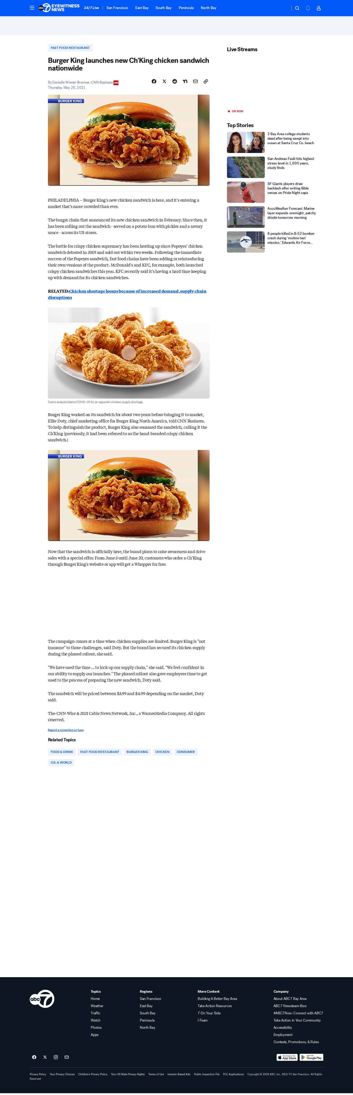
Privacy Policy (38, 1076)
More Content (208, 993)
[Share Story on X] (164, 83)
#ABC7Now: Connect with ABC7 (298, 1015)
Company (281, 993)
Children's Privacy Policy (92, 1076)
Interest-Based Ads (178, 1076)
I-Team (203, 1022)
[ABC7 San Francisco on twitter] (45, 1059)
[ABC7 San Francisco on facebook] (34, 1059)
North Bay (208, 7)
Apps (94, 1036)
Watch (95, 1022)
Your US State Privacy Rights (128, 1076)
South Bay (163, 7)
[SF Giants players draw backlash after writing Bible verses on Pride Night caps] (272, 193)
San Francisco (117, 7)
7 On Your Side (209, 1015)
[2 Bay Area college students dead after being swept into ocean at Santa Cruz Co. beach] (272, 143)
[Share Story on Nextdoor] (185, 83)
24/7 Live (91, 7)
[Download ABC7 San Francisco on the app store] (287, 1059)
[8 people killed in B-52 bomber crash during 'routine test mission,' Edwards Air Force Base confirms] (272, 243)
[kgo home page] (42, 1001)
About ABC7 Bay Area (290, 1000)
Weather (97, 1008)
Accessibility (283, 1029)
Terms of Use (156, 1076)
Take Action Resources (214, 1008)
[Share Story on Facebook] (154, 83)
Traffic (95, 1015)
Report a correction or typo (66, 731)
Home (95, 1000)
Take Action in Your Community (297, 1022)
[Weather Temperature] (283, 8)
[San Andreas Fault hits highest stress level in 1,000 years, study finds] (272, 168)
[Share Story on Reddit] (175, 83)
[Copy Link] (206, 83)
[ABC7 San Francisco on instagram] (55, 1059)
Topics (96, 993)
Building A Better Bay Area (217, 1000)
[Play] (272, 82)
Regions (146, 993)
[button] (32, 7)
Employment (283, 1036)
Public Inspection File (206, 1076)
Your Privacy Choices (62, 1076)
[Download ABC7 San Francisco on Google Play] (311, 1059)
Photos (96, 1029)
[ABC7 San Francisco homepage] (58, 8)
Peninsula (186, 7)
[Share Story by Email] (195, 83)
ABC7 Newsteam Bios (290, 1008)
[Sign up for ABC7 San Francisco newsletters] (66, 1059)
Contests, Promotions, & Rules (296, 1044)
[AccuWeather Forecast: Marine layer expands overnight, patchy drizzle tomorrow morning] (272, 218)
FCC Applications (233, 1076)
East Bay (141, 7)
